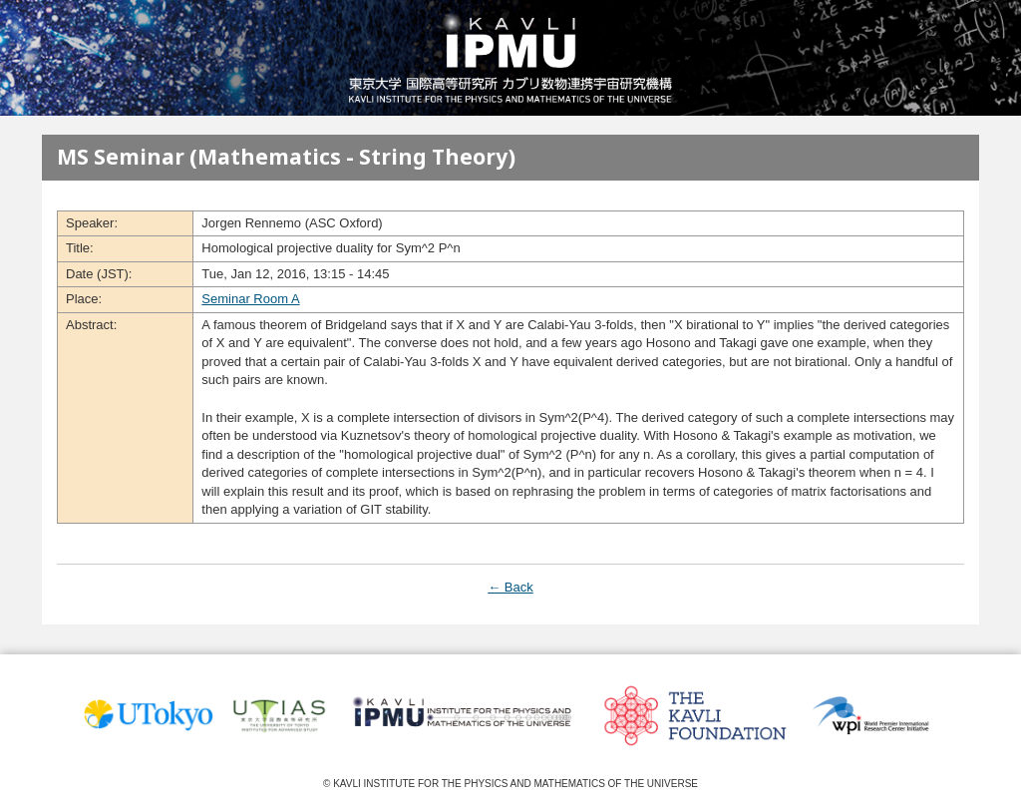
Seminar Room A (250, 298)
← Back (510, 587)
